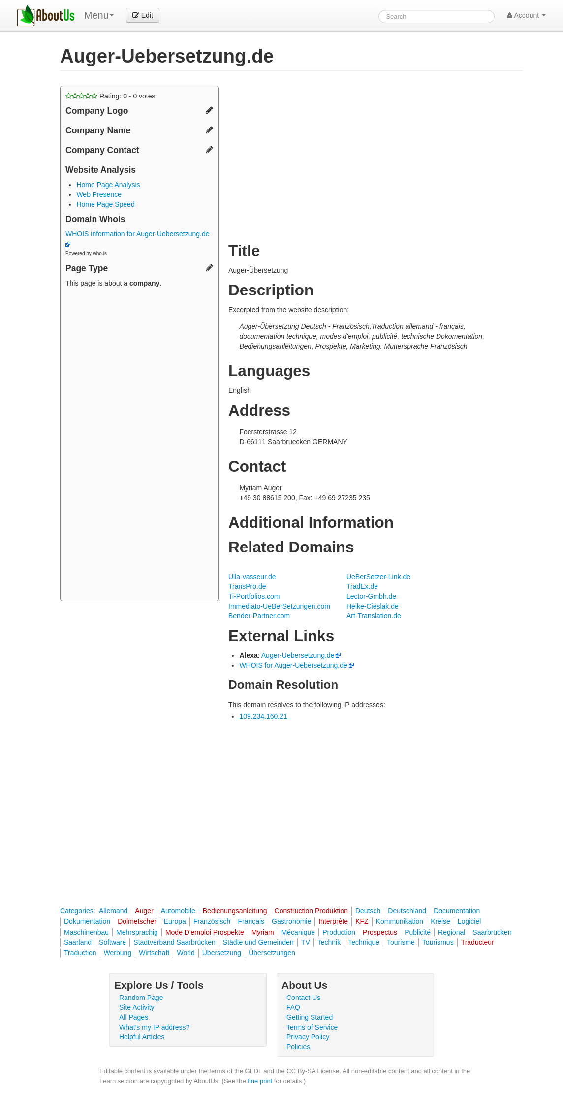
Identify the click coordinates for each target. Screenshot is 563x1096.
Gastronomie (291, 921)
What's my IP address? (154, 1027)
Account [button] (526, 15)
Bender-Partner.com (259, 616)
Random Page (141, 997)
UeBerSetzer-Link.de (378, 576)
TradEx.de (362, 586)
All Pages (133, 1017)
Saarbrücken (491, 932)
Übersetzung (221, 953)
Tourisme (401, 942)
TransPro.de (247, 586)
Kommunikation (400, 921)
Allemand (113, 911)
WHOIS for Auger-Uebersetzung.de (293, 665)
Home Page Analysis (108, 185)
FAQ (293, 1007)
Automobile (178, 911)
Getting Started (309, 1017)
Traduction (80, 953)
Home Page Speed (105, 204)
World (185, 953)
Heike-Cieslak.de (372, 606)
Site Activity (137, 1007)
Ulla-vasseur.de (252, 576)
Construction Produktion (311, 911)
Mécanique (298, 932)
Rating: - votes (110, 96)
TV (305, 942)
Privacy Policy (307, 1037)
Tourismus (438, 942)
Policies (298, 1047)
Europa (175, 921)
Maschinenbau (86, 932)
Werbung (118, 953)
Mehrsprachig (137, 932)
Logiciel (469, 921)
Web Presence (99, 194)
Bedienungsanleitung (235, 911)
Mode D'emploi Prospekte (204, 932)
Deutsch (367, 911)
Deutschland (407, 911)
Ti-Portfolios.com (254, 596)
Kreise (440, 921)
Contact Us (303, 997)
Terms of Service (312, 1027)
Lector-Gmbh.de (371, 596)
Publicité (418, 932)
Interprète (333, 921)
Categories (77, 911)
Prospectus (380, 932)
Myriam (262, 932)
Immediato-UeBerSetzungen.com (279, 606)
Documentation (457, 911)
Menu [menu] (99, 15)
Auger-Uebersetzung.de (298, 655)
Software (112, 942)
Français (251, 921)
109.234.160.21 (263, 716)
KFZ (361, 921)
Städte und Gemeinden (258, 942)
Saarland (78, 942)
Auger (144, 911)
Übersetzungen (272, 953)
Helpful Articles (142, 1037)
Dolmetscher (137, 921)
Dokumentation (87, 921)
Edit (142, 15)
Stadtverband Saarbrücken (174, 942)
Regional (451, 932)
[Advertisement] (139, 445)
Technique (363, 942)
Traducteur (477, 942)
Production (338, 932)
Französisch (211, 921)
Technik (329, 942)
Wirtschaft (154, 953)
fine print (260, 1081)
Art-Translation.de (373, 616)
